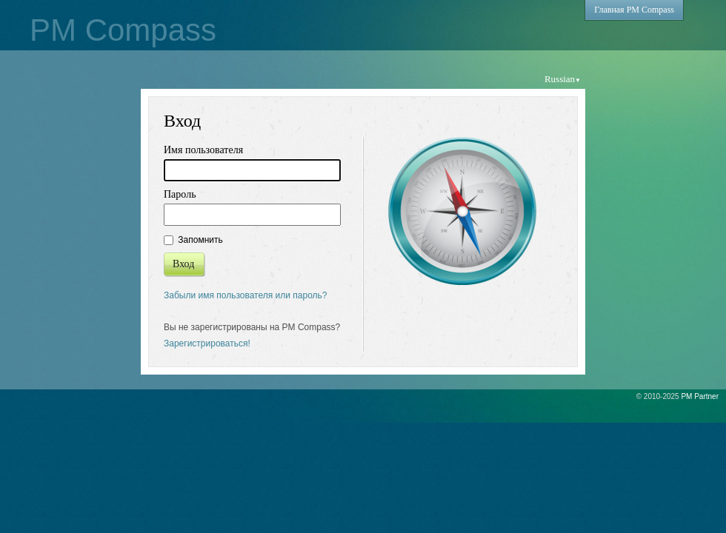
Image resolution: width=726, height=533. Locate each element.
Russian (562, 78)
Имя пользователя (203, 149)
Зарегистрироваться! (207, 343)
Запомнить (193, 240)
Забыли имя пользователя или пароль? (245, 295)
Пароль (180, 194)
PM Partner (700, 396)
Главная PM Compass (634, 9)
